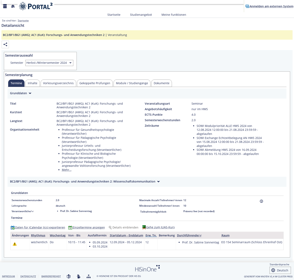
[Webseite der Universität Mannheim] (36, 6)
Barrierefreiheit (51, 276)
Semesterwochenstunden (162, 120)
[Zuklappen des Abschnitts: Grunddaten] (147, 93)
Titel (13, 103)
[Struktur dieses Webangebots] (88, 276)
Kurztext (16, 112)
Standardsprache (279, 264)
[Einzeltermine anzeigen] (87, 227)
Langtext (16, 121)
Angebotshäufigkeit (158, 109)
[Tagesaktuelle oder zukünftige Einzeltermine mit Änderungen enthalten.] (15, 244)
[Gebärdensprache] (78, 276)
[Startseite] (13, 6)
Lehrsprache (19, 205)
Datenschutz (28, 276)
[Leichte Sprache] (68, 276)
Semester (16, 63)
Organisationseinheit (24, 129)
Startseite (113, 15)
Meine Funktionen (171, 15)
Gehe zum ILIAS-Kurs (160, 227)
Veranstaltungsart (157, 103)
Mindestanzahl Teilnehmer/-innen (159, 205)
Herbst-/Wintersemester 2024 (46, 63)
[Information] (261, 201)
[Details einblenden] (124, 227)
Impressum (8, 276)
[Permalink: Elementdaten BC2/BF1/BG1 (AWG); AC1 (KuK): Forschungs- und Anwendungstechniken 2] (5, 44)
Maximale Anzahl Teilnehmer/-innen (160, 200)
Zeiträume (152, 126)
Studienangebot (139, 15)
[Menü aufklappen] (5, 6)
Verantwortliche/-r (22, 211)
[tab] (16, 83)
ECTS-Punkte (154, 114)
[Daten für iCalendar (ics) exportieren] (38, 227)
